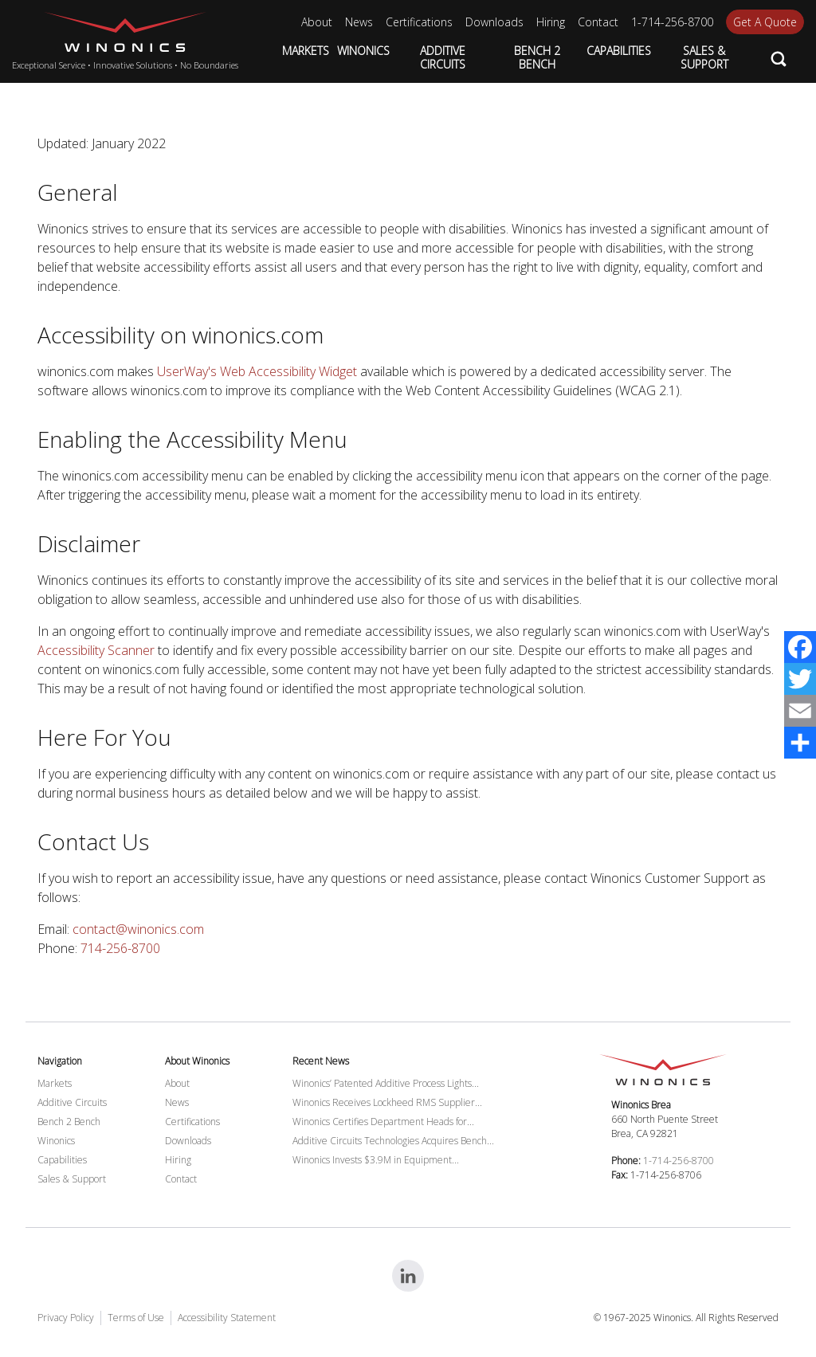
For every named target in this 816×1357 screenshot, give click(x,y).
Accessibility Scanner (96, 650)
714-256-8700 (120, 948)
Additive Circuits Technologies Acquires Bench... (393, 1140)
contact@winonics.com (138, 929)
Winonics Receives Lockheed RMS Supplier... (387, 1102)
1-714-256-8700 (678, 1160)
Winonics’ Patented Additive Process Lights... (385, 1083)
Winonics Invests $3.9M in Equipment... (375, 1160)
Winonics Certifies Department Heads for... (383, 1121)
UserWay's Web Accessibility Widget (257, 371)
